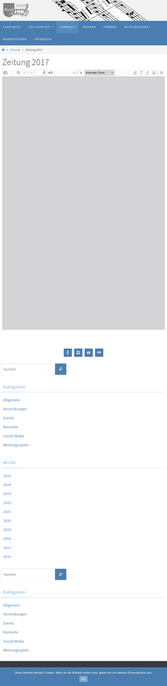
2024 (7, 484)
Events (8, 417)
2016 (7, 556)
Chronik (15, 50)
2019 (7, 529)
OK (83, 679)
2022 (7, 502)
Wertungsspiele (16, 444)
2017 (7, 547)
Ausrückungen (15, 408)
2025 (7, 475)
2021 (7, 511)
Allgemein (11, 399)
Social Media (13, 435)
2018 (7, 538)
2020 (7, 520)
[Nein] (161, 676)
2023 (7, 493)
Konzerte (10, 426)
